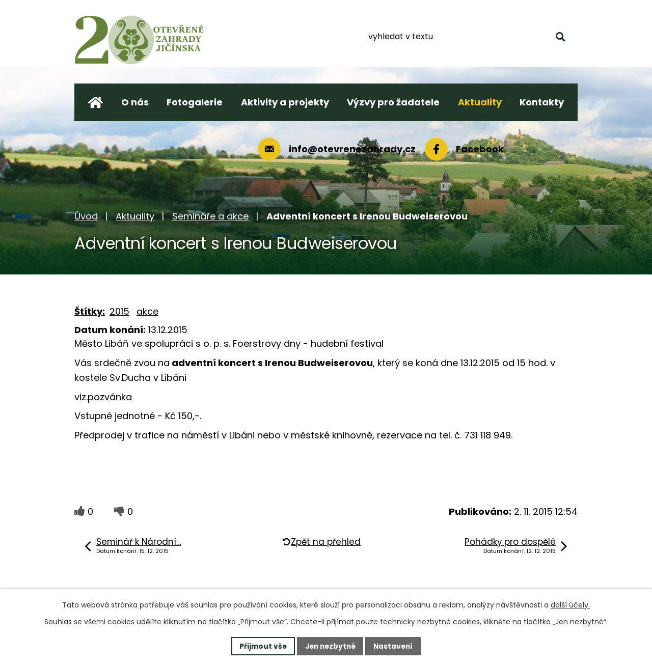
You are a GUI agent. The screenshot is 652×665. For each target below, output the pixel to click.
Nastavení (395, 646)
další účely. (570, 605)
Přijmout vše (260, 646)
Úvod (86, 216)
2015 (119, 311)
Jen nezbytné (330, 646)
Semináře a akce (210, 216)
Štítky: (89, 311)
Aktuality (135, 216)
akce (147, 311)
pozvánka (110, 397)
